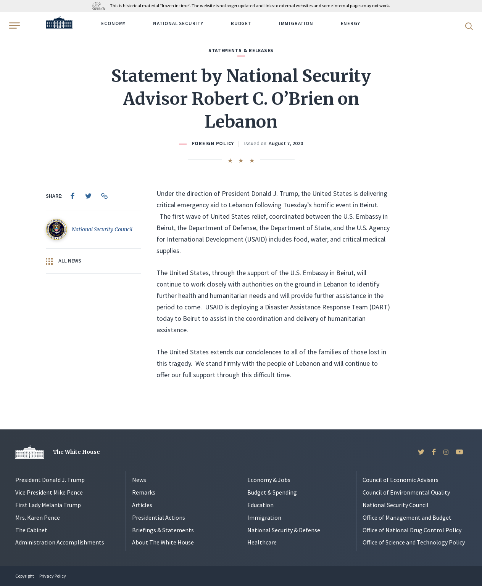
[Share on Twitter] (88, 196)
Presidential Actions (158, 517)
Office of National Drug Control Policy (412, 530)
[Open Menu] (13, 25)
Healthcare (262, 542)
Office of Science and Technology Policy (414, 542)
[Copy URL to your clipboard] (104, 196)
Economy (113, 23)
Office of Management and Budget (407, 517)
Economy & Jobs (268, 480)
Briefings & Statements (163, 530)
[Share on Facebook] (72, 196)
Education (260, 505)
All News (63, 261)
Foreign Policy (213, 143)
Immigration (296, 23)
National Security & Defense (283, 530)
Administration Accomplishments (59, 542)
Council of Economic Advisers (400, 480)
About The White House (163, 542)
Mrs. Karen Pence (37, 517)
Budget (241, 23)
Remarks (143, 492)
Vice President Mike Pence (49, 492)
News (139, 480)
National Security (178, 23)
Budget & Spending (272, 492)
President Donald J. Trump (50, 480)
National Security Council (396, 505)
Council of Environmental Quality (406, 492)
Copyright (24, 576)
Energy (350, 23)
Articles (142, 505)
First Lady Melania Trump (48, 505)
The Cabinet (31, 530)
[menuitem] (72, 196)
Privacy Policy (52, 576)
